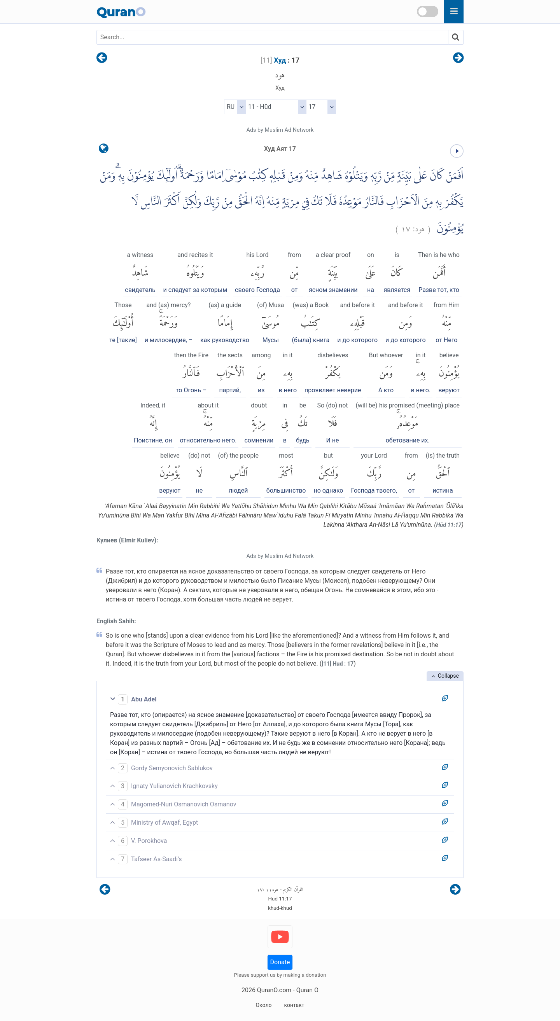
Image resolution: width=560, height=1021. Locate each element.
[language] (103, 150)
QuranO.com (274, 990)
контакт (294, 1005)
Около (263, 1005)
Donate (280, 962)
